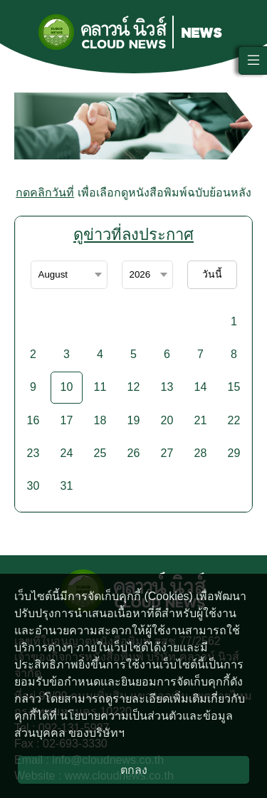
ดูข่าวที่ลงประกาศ (133, 234)
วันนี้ (212, 274)
